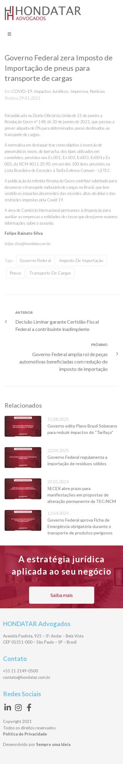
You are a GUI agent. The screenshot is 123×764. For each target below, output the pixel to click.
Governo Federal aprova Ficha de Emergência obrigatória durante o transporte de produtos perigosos (80, 526)
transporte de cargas (50, 273)
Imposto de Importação (81, 260)
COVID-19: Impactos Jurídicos (40, 91)
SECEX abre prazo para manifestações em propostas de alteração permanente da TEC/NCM (81, 495)
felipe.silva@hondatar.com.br (27, 243)
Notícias (97, 91)
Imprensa (79, 91)
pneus (15, 273)
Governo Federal (35, 260)
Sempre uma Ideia (53, 744)
